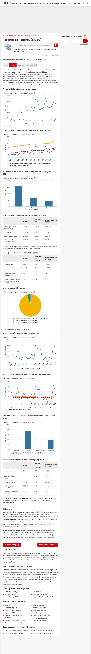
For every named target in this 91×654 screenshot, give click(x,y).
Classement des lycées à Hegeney (16, 623)
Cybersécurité (48, 3)
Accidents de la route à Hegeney (15, 620)
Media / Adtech (28, 3)
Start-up (38, 3)
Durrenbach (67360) (11, 597)
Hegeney (27, 35)
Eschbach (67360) (11, 591)
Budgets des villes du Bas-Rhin (43, 597)
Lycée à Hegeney (38, 605)
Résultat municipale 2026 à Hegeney (17, 630)
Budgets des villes (11, 35)
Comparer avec (38, 59)
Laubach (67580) (10, 594)
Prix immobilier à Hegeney (13, 610)
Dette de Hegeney (12, 544)
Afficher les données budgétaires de (14, 59)
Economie (72, 3)
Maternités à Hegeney (40, 610)
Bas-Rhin (20, 35)
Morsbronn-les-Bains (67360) (42, 594)
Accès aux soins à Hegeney (41, 615)
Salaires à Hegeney (11, 607)
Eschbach (24, 49)
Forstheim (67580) (39, 591)
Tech (20, 3)
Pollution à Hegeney (39, 620)
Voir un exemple (84, 44)
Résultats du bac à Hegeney (14, 633)
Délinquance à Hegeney (40, 618)
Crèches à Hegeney (39, 607)
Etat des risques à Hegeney (41, 613)
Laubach (31, 49)
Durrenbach (38, 49)
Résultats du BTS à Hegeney (42, 633)
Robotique (58, 3)
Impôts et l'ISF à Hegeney (13, 613)
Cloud (65, 3)
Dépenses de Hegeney (47, 544)
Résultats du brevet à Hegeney (43, 630)
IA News (15, 3)
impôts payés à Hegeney (21, 329)
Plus (79, 3)
